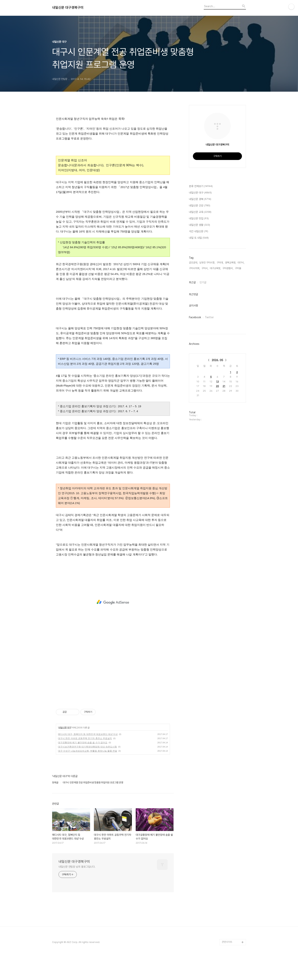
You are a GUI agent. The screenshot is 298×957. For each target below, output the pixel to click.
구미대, (220, 262)
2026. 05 (217, 360)
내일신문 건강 (199, 206)
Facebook (195, 317)
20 (217, 386)
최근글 (192, 282)
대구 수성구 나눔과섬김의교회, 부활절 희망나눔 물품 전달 (87, 751)
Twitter (209, 317)
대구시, (241, 262)
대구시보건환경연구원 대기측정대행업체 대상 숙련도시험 (87, 746)
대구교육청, (215, 268)
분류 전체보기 (201, 186)
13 (217, 381)
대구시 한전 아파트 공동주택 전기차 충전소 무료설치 (85, 738)
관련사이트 (227, 941)
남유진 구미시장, (207, 262)
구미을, (238, 268)
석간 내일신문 (198, 231)
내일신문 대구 (64, 727)
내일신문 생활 (199, 225)
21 (224, 386)
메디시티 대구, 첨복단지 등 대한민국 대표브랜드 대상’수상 (88, 734)
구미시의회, (194, 268)
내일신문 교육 (200, 212)
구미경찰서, (227, 268)
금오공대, (193, 262)
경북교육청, (230, 262)
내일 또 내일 (199, 238)
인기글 (203, 282)
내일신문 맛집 (199, 219)
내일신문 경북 (200, 199)
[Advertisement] (113, 602)
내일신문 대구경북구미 (67, 7)
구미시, (204, 268)
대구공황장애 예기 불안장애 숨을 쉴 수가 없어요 (82, 742)
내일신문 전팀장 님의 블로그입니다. (77, 866)
